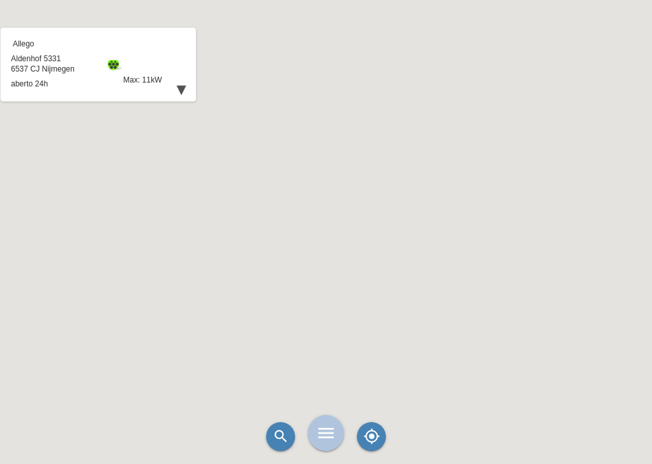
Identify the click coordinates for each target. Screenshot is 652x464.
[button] (326, 200)
